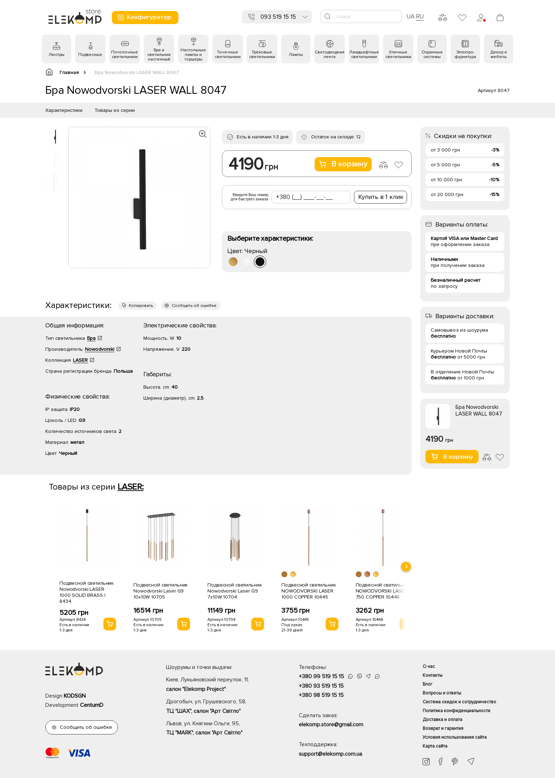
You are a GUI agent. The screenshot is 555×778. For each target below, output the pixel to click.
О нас (429, 666)
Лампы (296, 54)
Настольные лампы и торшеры (193, 54)
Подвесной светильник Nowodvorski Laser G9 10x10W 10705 (160, 591)
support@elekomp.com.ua (330, 753)
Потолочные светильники (124, 54)
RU (420, 16)
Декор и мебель (499, 54)
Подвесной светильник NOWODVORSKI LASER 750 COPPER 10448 (383, 591)
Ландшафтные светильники (364, 54)
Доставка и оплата (442, 719)
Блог (428, 684)
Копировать (141, 305)
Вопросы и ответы (442, 693)
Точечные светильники (228, 54)
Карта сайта (435, 746)
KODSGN (75, 695)
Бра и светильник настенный (159, 54)
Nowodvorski (99, 349)
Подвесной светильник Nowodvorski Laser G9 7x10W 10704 (234, 591)
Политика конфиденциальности (456, 711)
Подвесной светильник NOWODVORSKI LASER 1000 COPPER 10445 (308, 591)
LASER (80, 360)
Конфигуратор (144, 17)
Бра (91, 338)
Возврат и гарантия (443, 728)
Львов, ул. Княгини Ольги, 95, (220, 729)
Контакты (432, 675)
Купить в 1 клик (381, 197)
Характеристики (63, 110)
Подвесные (90, 54)
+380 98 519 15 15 (321, 695)
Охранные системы (432, 54)
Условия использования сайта (455, 737)
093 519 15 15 (278, 17)
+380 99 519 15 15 (321, 676)
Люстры (56, 54)
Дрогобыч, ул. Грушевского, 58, (220, 707)
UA (410, 16)
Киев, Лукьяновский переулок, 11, (220, 685)
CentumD (91, 705)
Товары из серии (115, 110)
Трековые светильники (262, 54)
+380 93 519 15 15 (321, 686)
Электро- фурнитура (465, 54)
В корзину (343, 164)
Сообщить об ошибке (194, 305)
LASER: (131, 487)
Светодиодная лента (329, 54)
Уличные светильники (398, 54)
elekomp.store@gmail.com (331, 724)
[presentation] (406, 567)
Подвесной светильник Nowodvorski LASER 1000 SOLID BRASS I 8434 (86, 592)
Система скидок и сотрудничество (459, 702)
